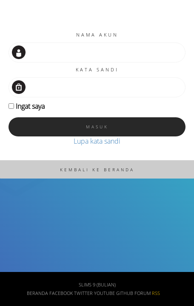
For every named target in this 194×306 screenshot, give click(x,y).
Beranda (37, 293)
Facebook (61, 293)
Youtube (104, 293)
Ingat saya (30, 106)
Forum (142, 293)
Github (124, 293)
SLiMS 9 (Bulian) (97, 285)
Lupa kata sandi (97, 141)
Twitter (83, 293)
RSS (156, 293)
